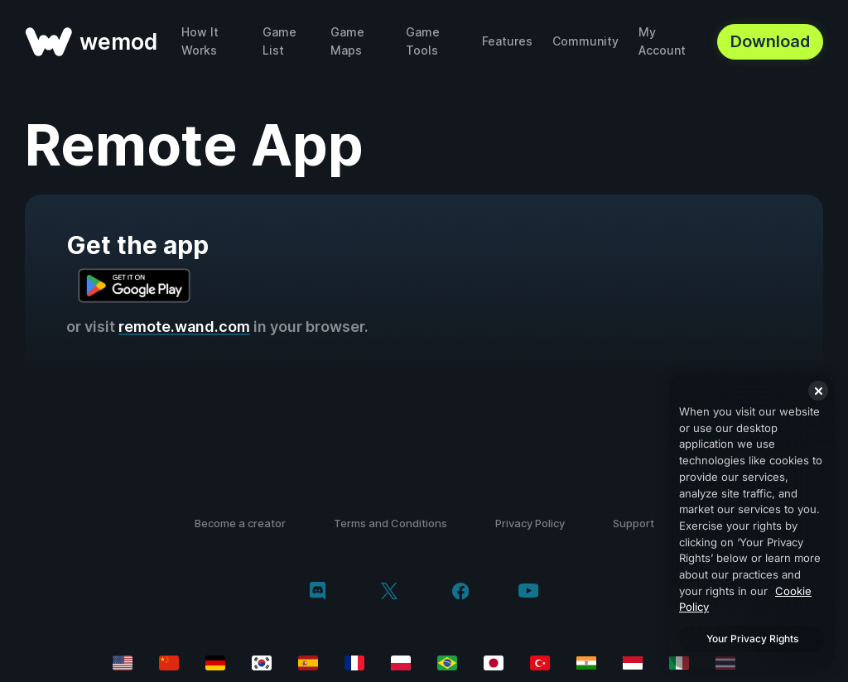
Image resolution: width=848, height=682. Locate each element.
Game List (279, 41)
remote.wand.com (184, 326)
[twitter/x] (388, 593)
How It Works (200, 41)
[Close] (818, 391)
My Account (662, 41)
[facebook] (461, 593)
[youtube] (528, 592)
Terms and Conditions (390, 523)
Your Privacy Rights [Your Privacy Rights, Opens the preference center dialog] (752, 638)
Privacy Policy (530, 523)
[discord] (317, 592)
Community (585, 41)
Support (633, 523)
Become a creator (240, 523)
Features (507, 41)
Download (770, 41)
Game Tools (423, 41)
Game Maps (347, 41)
